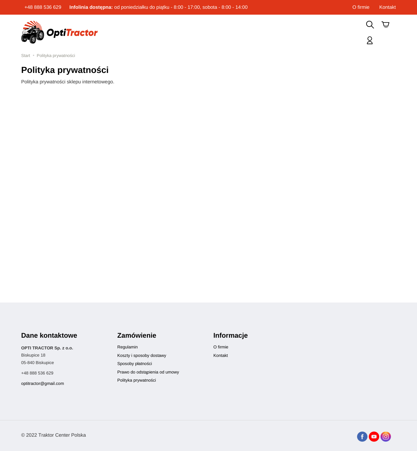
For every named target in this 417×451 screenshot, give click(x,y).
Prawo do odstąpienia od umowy (148, 372)
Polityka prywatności (136, 380)
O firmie (361, 7)
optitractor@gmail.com (42, 383)
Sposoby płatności (134, 363)
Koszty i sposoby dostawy (141, 355)
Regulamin (127, 347)
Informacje (230, 335)
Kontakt (387, 7)
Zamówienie (136, 335)
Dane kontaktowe (49, 335)
